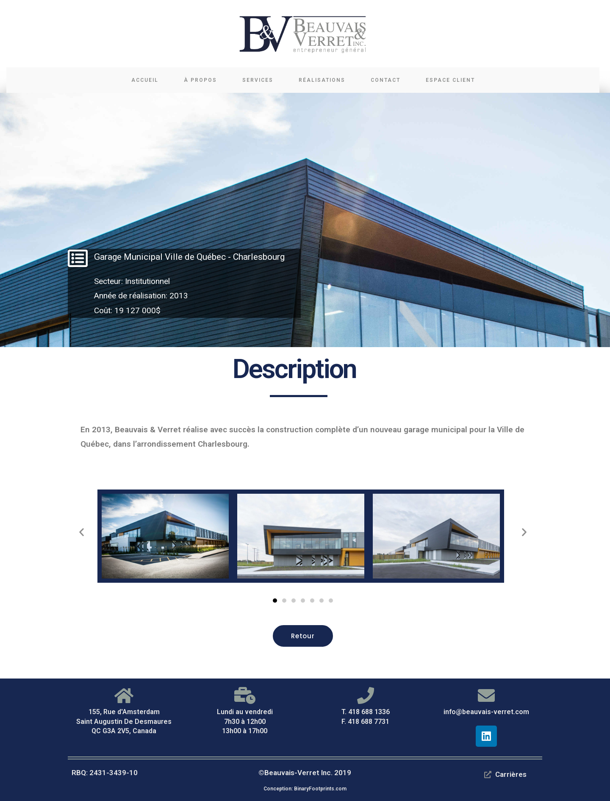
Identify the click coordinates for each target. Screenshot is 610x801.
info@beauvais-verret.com (486, 712)
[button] (275, 600)
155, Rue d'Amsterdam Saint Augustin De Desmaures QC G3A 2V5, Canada (124, 721)
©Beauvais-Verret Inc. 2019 (304, 772)
